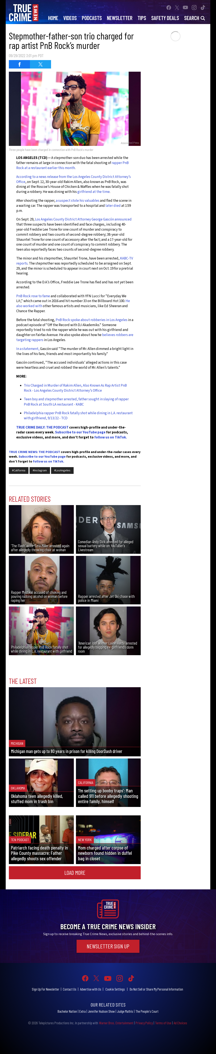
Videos (70, 18)
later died (113, 205)
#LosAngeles (62, 470)
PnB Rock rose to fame (33, 296)
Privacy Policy (144, 1023)
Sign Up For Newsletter (45, 989)
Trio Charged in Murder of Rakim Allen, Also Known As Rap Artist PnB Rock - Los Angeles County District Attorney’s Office (75, 388)
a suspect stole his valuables (77, 200)
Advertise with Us (90, 989)
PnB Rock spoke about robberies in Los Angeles (91, 320)
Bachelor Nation (67, 1011)
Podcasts (92, 18)
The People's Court (146, 1011)
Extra (82, 1011)
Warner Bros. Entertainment (116, 1023)
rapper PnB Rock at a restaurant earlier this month (72, 165)
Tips (142, 18)
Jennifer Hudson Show (101, 1011)
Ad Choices (180, 1023)
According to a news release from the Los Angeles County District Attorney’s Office (73, 179)
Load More (74, 872)
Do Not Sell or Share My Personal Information (156, 989)
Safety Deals (165, 18)
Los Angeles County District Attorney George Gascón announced (83, 219)
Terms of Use (163, 1023)
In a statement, (27, 348)
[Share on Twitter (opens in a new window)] (40, 64)
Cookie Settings (115, 989)
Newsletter (119, 18)
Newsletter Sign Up (108, 946)
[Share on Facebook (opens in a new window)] (19, 64)
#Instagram (40, 470)
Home (53, 18)
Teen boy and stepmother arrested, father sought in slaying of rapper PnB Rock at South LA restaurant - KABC (76, 402)
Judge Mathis (125, 1011)
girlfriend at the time (93, 191)
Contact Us (69, 989)
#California (18, 470)
